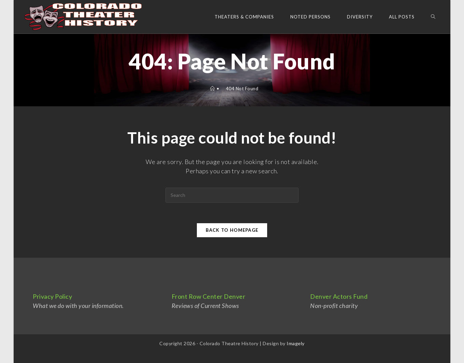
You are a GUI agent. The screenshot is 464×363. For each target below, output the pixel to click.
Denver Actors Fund (338, 296)
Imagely (296, 343)
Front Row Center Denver (209, 296)
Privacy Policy (52, 296)
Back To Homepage (232, 230)
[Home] (212, 88)
